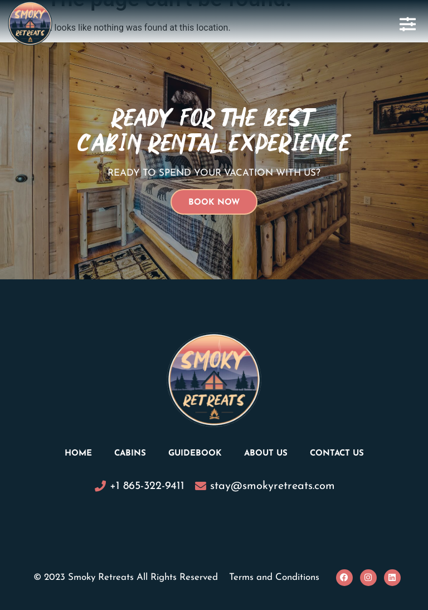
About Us (266, 453)
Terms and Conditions (274, 577)
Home (78, 453)
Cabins (130, 453)
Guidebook (195, 453)
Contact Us (337, 453)
